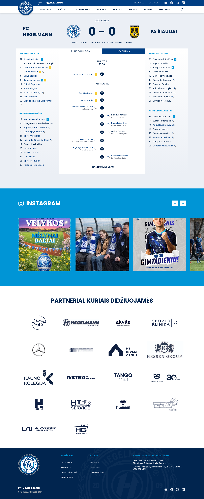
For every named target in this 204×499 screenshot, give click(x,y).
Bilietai (116, 9)
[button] (182, 9)
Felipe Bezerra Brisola (34, 165)
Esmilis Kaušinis (31, 152)
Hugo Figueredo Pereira (35, 127)
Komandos (82, 9)
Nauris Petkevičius (119, 123)
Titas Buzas (29, 156)
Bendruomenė (67, 477)
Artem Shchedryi (32, 92)
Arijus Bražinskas (31, 59)
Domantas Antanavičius (36, 67)
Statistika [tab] (123, 51)
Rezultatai (66, 467)
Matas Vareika (31, 71)
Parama (148, 9)
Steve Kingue (30, 88)
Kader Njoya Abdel (33, 131)
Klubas (100, 9)
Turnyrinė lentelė (69, 472)
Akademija (139, 3)
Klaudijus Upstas (32, 80)
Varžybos (62, 9)
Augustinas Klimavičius (164, 124)
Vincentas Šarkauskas (34, 119)
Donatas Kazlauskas (120, 155)
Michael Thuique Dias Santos (38, 100)
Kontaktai (164, 9)
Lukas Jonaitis (30, 148)
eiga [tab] (80, 51)
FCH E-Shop (153, 3)
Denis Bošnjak (30, 75)
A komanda (95, 467)
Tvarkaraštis (67, 462)
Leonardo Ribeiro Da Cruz (36, 140)
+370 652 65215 (140, 469)
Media (132, 9)
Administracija (97, 472)
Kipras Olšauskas (32, 135)
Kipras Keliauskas (32, 160)
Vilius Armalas (30, 96)
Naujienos (45, 9)
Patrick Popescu (32, 84)
